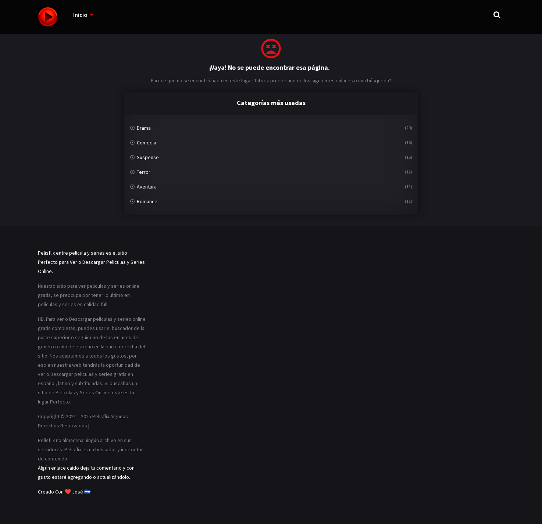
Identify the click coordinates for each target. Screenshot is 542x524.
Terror (143, 172)
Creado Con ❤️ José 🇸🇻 (64, 491)
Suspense (148, 157)
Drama (144, 128)
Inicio (80, 14)
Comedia (146, 142)
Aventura (147, 186)
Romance (147, 201)
